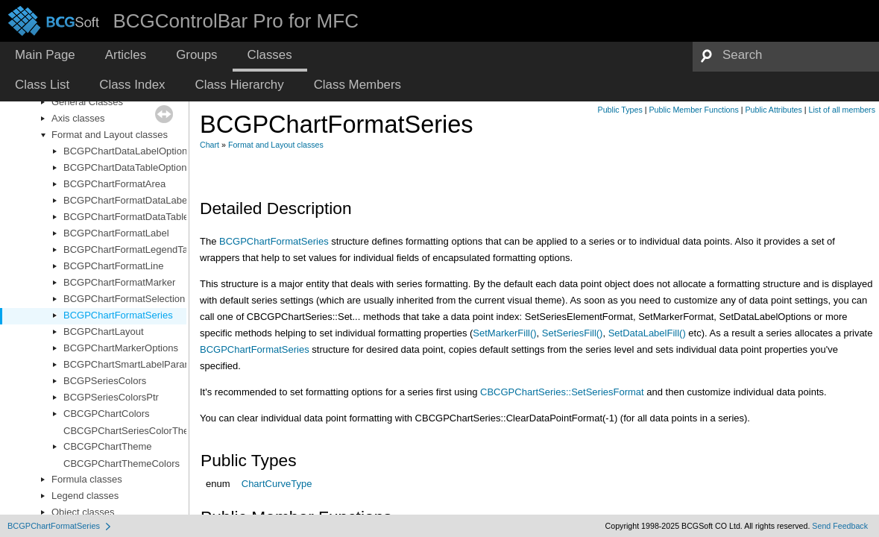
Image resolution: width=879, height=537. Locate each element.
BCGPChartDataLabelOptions (127, 151)
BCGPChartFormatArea (114, 183)
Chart (209, 144)
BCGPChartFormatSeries (118, 315)
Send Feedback (840, 525)
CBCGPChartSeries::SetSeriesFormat (562, 392)
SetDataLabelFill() (647, 333)
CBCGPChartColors (106, 413)
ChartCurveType (277, 483)
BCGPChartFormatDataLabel (126, 200)
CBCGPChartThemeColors (121, 463)
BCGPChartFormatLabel (116, 233)
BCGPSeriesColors (104, 380)
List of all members (842, 109)
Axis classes (78, 118)
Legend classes (85, 495)
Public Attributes (773, 109)
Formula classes (86, 479)
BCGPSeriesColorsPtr (111, 397)
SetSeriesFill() (572, 333)
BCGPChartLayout (103, 331)
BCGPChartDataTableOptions (127, 167)
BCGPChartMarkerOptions (120, 348)
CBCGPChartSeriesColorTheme (132, 430)
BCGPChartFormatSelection (124, 298)
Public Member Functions (694, 109)
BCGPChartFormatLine (113, 265)
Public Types (620, 109)
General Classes (87, 101)
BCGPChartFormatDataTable (126, 216)
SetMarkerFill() (504, 333)
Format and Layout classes (109, 134)
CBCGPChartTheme (107, 446)
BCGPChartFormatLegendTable (132, 249)
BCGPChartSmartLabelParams (130, 364)
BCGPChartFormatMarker (119, 282)
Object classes (83, 512)
